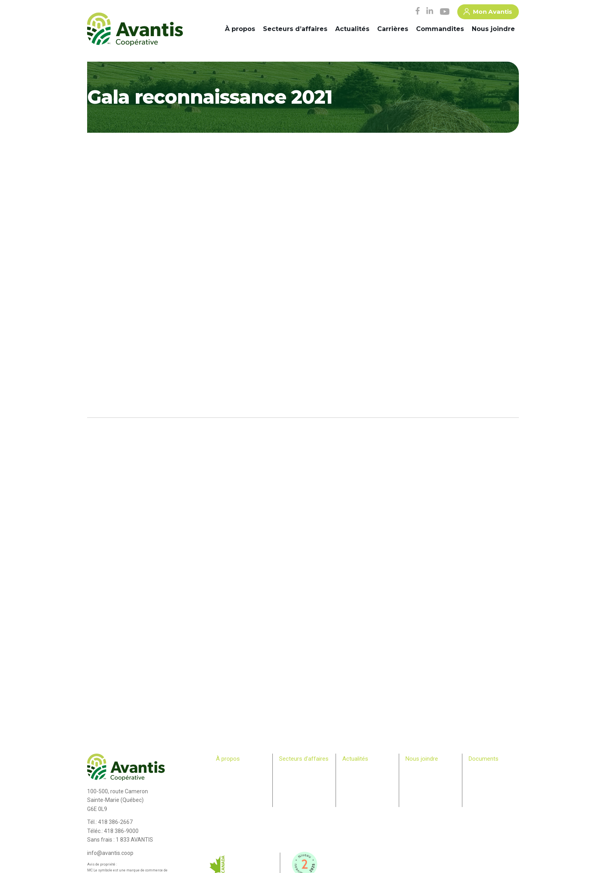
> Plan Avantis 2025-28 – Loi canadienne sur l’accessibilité (493, 778)
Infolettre (352, 778)
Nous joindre (493, 29)
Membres (226, 800)
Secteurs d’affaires (295, 29)
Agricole (288, 770)
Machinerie (291, 778)
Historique (227, 770)
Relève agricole (233, 808)
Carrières (392, 29)
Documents (483, 758)
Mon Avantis (488, 13)
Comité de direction (237, 778)
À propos (240, 29)
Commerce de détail (301, 785)
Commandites (440, 29)
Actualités (352, 29)
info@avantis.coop (110, 853)
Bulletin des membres (239, 815)
